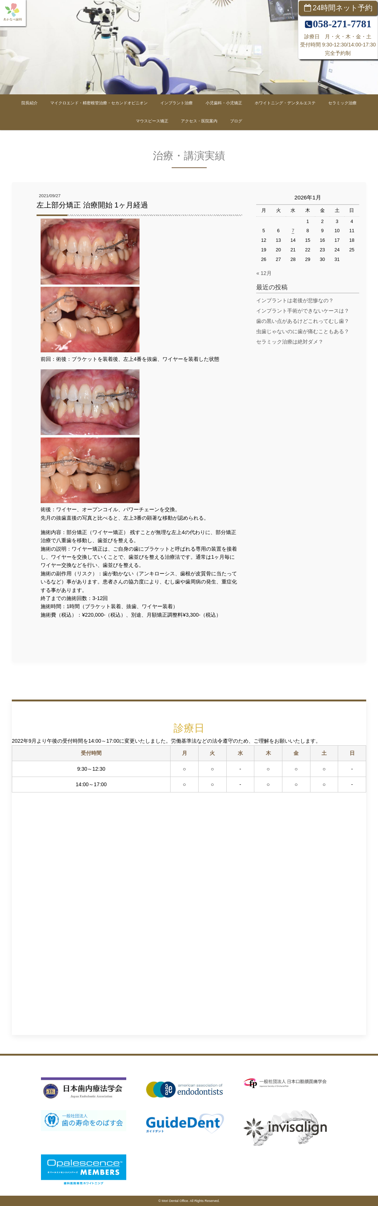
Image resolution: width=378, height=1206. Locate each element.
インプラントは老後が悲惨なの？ (295, 300)
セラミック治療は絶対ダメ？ (289, 342)
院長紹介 (29, 103)
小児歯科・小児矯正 (224, 103)
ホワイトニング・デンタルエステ (285, 103)
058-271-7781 (342, 23)
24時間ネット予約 (342, 8)
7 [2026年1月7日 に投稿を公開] (293, 230)
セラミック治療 (342, 103)
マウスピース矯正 (152, 121)
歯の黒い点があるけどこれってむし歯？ (302, 321)
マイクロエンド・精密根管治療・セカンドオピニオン (99, 103)
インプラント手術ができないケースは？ (302, 311)
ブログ (236, 121)
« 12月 (263, 273)
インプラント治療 (176, 103)
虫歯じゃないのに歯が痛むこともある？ (302, 331)
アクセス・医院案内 (199, 121)
